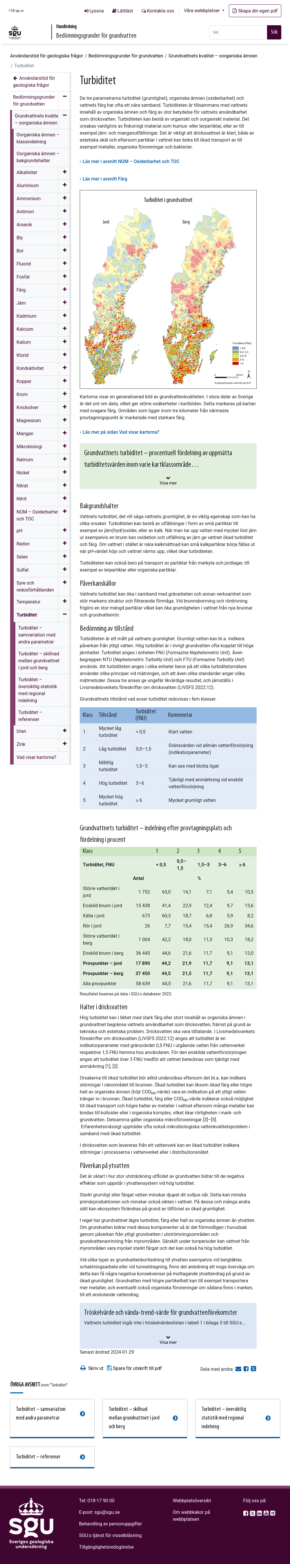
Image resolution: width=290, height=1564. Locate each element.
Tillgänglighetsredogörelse (106, 1547)
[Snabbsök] (238, 32)
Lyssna (97, 11)
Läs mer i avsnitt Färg (105, 179)
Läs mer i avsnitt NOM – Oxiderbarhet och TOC (131, 161)
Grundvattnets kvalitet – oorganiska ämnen (212, 56)
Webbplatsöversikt (192, 1500)
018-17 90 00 (101, 1500)
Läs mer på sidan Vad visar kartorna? (121, 432)
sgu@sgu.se (106, 1512)
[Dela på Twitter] (253, 1369)
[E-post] (239, 1369)
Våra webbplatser (202, 10)
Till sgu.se (16, 10)
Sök (274, 32)
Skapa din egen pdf (255, 11)
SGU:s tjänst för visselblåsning (110, 1535)
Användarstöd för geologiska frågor (46, 56)
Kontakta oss (160, 11)
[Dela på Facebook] (246, 1369)
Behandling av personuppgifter (110, 1524)
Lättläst (125, 11)
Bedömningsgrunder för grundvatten (125, 56)
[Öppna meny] (64, 173)
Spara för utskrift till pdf (134, 1368)
